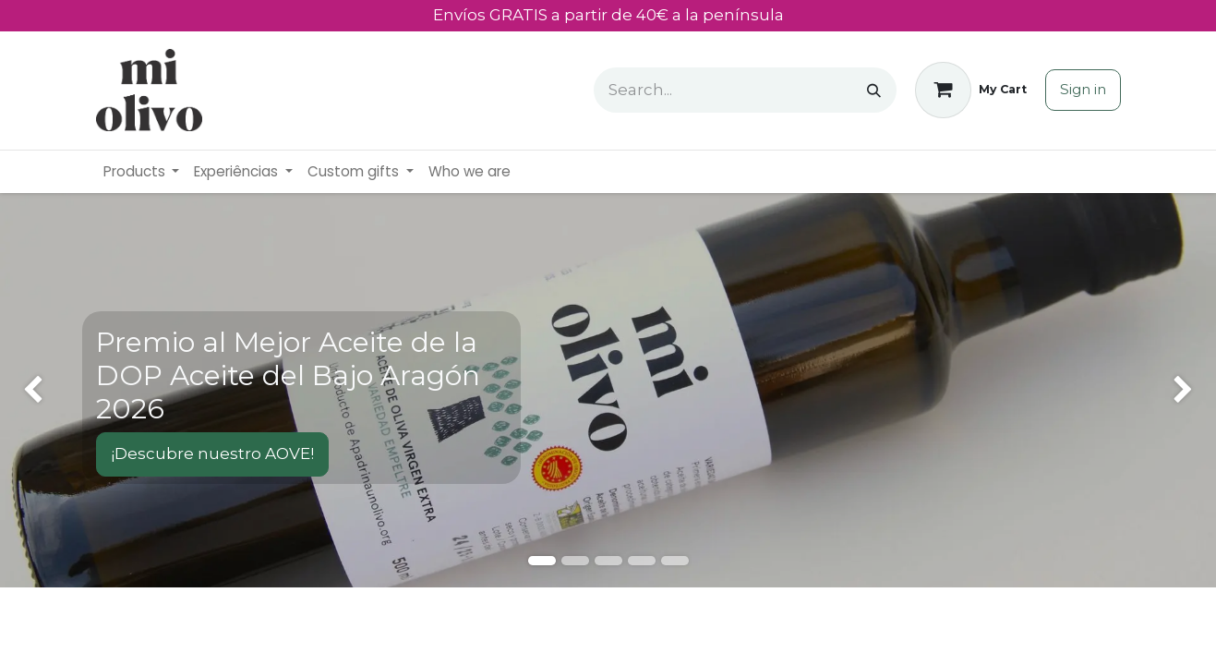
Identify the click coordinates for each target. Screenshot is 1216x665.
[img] (48, 390)
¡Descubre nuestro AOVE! (212, 453)
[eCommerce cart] (970, 90)
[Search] (874, 90)
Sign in (1083, 89)
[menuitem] (141, 172)
